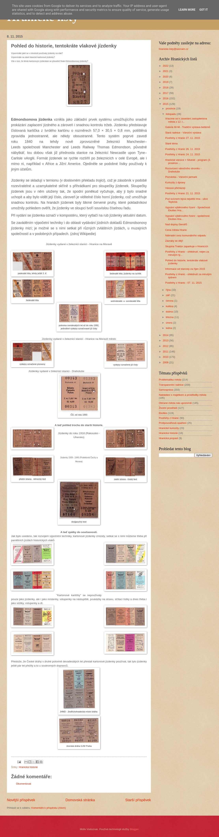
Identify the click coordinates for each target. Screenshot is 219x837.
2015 (166, 103)
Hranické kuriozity (169, 428)
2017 (166, 93)
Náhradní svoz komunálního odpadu (185, 235)
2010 (166, 356)
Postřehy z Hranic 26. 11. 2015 (182, 149)
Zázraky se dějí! (174, 240)
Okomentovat (23, 783)
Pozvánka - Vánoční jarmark (181, 176)
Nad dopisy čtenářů (176, 224)
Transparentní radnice (171, 384)
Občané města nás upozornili (175, 402)
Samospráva (166, 389)
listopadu (171, 114)
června (170, 300)
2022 (166, 65)
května (170, 306)
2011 (166, 351)
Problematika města (170, 379)
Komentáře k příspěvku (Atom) (48, 807)
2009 (166, 362)
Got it (203, 9)
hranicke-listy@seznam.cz (173, 48)
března (170, 317)
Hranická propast (168, 438)
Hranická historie (28, 767)
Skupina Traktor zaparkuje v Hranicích (186, 246)
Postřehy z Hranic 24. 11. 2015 (182, 154)
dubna (169, 311)
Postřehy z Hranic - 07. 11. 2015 (183, 282)
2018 (166, 87)
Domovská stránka (80, 800)
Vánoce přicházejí (175, 188)
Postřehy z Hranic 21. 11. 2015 (182, 193)
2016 (166, 98)
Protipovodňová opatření (172, 422)
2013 (166, 340)
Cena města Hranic (176, 229)
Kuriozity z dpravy (175, 182)
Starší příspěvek (138, 800)
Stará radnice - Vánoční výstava (183, 132)
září (168, 295)
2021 (166, 71)
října (168, 289)
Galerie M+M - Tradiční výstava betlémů (187, 127)
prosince (171, 108)
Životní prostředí (168, 407)
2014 (166, 335)
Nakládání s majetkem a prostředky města (182, 394)
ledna (169, 328)
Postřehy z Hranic (169, 418)
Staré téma (171, 143)
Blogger (134, 829)
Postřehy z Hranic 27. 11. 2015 (182, 137)
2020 (166, 76)
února (169, 322)
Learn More (186, 9)
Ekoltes (163, 413)
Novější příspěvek (21, 800)
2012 (166, 346)
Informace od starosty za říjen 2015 (185, 268)
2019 (166, 81)
